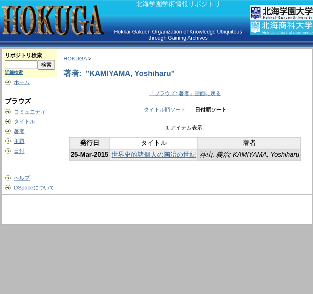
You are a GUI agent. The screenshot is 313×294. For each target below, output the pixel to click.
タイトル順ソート (165, 110)
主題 (19, 141)
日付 (19, 151)
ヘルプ (22, 178)
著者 (19, 131)
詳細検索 (14, 72)
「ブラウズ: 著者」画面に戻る (185, 93)
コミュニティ (30, 112)
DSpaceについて (34, 188)
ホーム (22, 82)
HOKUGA (75, 59)
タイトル (24, 121)
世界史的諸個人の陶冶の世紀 (154, 154)
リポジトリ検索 (23, 55)
